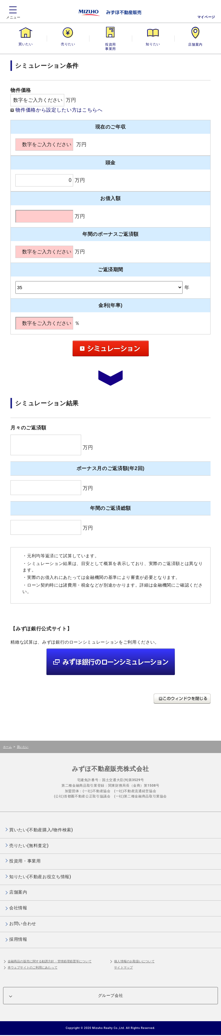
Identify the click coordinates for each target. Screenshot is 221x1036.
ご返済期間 (110, 269)
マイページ (206, 17)
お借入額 (110, 198)
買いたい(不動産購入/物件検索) (41, 829)
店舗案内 (195, 44)
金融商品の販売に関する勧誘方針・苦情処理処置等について (50, 961)
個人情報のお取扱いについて (134, 961)
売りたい (68, 44)
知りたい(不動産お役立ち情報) (40, 876)
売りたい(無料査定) (29, 845)
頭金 (110, 162)
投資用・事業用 (110, 44)
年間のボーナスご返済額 (110, 234)
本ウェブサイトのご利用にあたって (32, 967)
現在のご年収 (110, 126)
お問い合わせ (22, 923)
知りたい (153, 44)
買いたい (25, 44)
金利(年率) (110, 305)
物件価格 (20, 90)
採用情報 (18, 939)
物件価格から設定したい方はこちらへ (58, 110)
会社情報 (18, 907)
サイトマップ (123, 967)
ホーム (7, 746)
